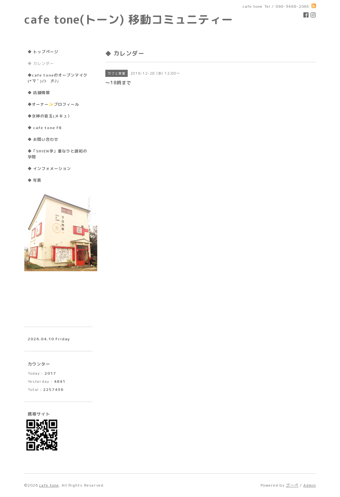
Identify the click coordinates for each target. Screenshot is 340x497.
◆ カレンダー (41, 63)
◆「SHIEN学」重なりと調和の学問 (57, 154)
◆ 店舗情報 (39, 92)
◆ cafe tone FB (45, 127)
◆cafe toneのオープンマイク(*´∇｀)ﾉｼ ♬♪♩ (58, 78)
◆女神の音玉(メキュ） (50, 116)
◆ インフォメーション (49, 168)
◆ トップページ (43, 52)
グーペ (292, 485)
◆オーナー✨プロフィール (53, 104)
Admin (309, 485)
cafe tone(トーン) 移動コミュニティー (128, 19)
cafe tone (49, 485)
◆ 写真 (34, 180)
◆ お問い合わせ (43, 139)
